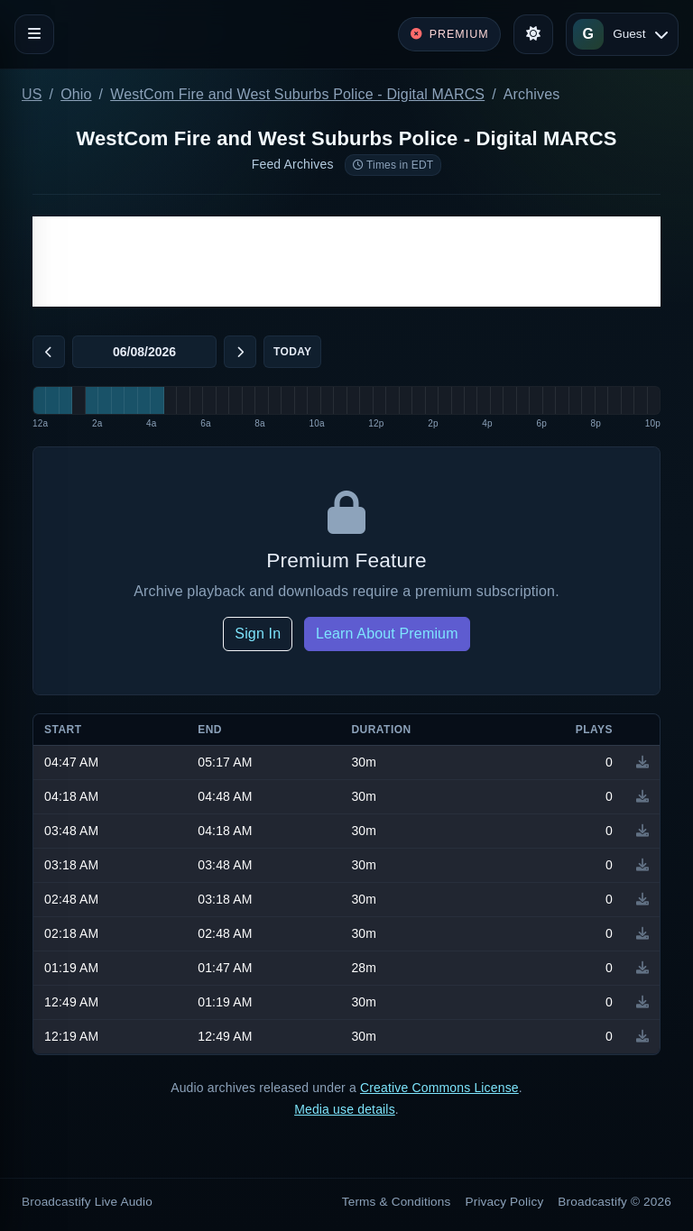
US (32, 94)
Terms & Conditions (396, 1201)
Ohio (75, 94)
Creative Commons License (439, 1087)
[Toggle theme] (533, 34)
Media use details (344, 1109)
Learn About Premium (387, 633)
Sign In (258, 633)
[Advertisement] (346, 261)
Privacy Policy (505, 1201)
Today (292, 351)
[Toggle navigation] (34, 34)
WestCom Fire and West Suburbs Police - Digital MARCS (297, 94)
